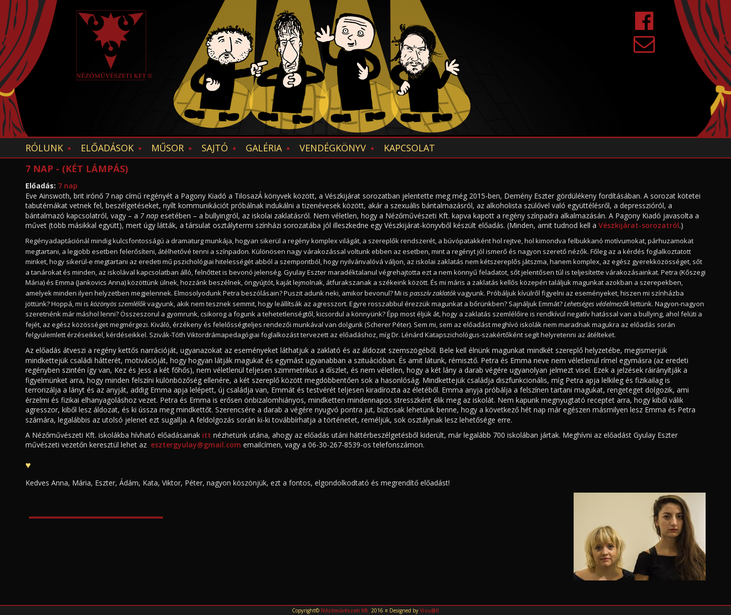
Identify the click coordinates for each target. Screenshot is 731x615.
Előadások (107, 148)
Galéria (264, 148)
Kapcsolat (409, 148)
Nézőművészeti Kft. (345, 610)
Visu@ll (429, 610)
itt (206, 435)
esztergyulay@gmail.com (196, 444)
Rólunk (44, 148)
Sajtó (215, 148)
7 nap (68, 185)
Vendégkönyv (333, 148)
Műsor (167, 148)
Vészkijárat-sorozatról (639, 225)
